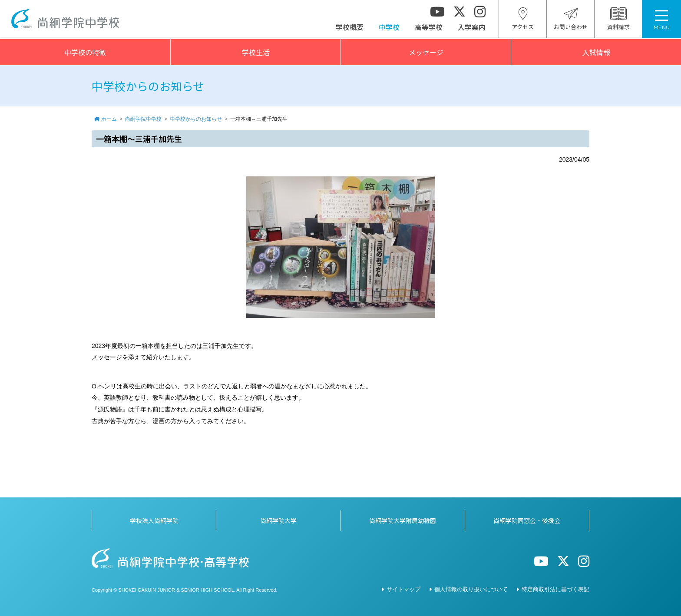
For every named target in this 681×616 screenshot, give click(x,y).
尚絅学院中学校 (143, 119)
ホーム (109, 119)
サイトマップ (403, 589)
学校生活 (256, 52)
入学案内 (472, 28)
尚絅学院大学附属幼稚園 (402, 520)
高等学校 (429, 28)
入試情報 (596, 52)
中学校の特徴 (85, 52)
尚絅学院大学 (278, 520)
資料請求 (618, 20)
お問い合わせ (571, 20)
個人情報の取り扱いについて (471, 589)
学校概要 (350, 28)
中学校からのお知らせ (196, 119)
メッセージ (426, 52)
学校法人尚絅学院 (154, 520)
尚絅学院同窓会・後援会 (526, 520)
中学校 (389, 28)
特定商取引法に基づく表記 (555, 589)
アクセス (523, 20)
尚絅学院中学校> (67, 20)
